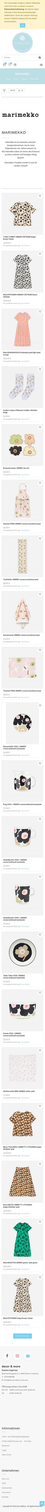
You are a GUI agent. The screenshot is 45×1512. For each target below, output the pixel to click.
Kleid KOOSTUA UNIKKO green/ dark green (20, 1263)
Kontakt (5, 1497)
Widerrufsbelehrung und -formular (16, 1441)
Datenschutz (7, 1488)
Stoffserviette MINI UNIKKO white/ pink (19, 1091)
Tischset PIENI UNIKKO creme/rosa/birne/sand (22, 691)
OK (22, 25)
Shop (16, 79)
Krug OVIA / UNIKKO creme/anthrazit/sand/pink (22, 804)
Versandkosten (25, 246)
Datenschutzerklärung (14, 9)
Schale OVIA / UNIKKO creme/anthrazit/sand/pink (14, 1034)
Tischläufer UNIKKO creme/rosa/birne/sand (20, 579)
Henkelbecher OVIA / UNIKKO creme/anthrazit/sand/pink (15, 861)
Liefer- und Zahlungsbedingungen (15, 1436)
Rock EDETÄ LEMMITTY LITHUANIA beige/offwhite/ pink (17, 1206)
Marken (24, 79)
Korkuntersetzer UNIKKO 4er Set (16, 468)
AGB (4, 1483)
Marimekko (35, 79)
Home (8, 79)
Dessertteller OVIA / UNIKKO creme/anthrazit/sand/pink (14, 747)
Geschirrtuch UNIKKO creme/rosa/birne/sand (21, 635)
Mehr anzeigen (22, 1336)
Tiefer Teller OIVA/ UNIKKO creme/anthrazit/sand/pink (14, 977)
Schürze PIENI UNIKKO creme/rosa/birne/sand (22, 524)
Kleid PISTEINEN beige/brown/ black (18, 1318)
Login (4, 1450)
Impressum (6, 1492)
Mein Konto (6, 1455)
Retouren (5, 1445)
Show (12, 90)
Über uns (5, 1479)
